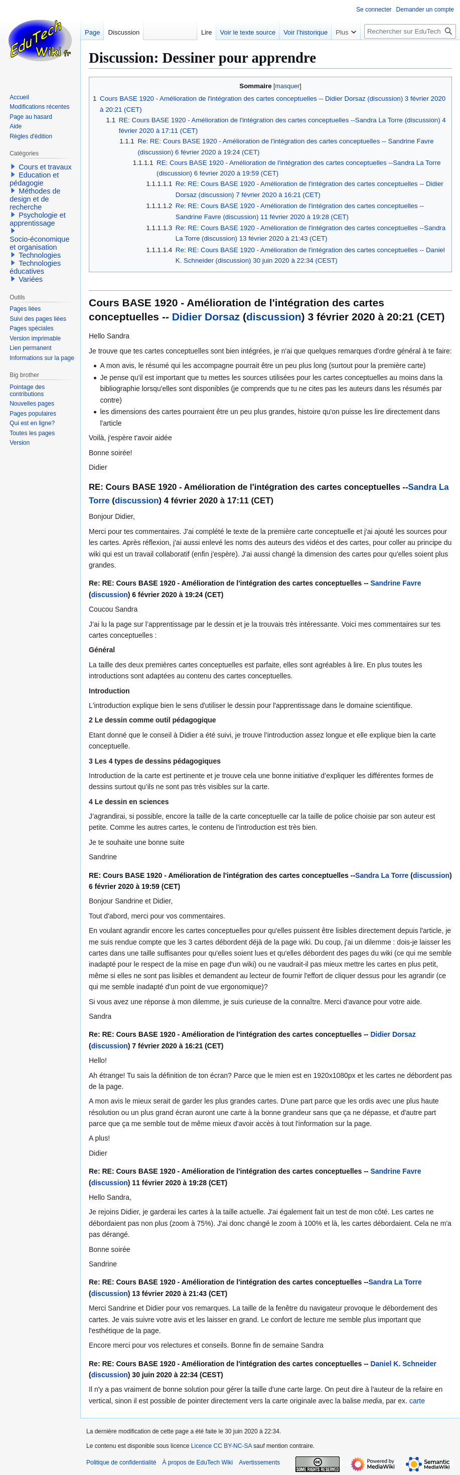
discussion (273, 316)
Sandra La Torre (381, 875)
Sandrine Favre (395, 583)
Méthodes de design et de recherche (35, 199)
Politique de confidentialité (121, 1462)
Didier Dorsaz (206, 316)
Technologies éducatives (35, 267)
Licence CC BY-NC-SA (221, 1445)
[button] (13, 166)
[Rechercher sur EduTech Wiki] (410, 31)
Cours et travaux (45, 167)
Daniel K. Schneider (403, 1364)
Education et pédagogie (34, 179)
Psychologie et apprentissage (38, 219)
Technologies (40, 255)
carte (417, 1401)
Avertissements (259, 1462)
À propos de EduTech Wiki (197, 1462)
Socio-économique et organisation (39, 243)
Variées (31, 279)
